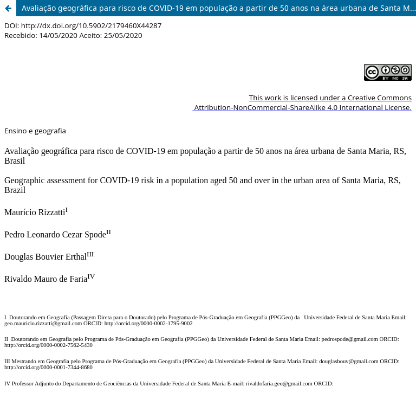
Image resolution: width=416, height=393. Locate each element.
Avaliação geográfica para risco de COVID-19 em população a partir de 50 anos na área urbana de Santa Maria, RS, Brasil (219, 8)
